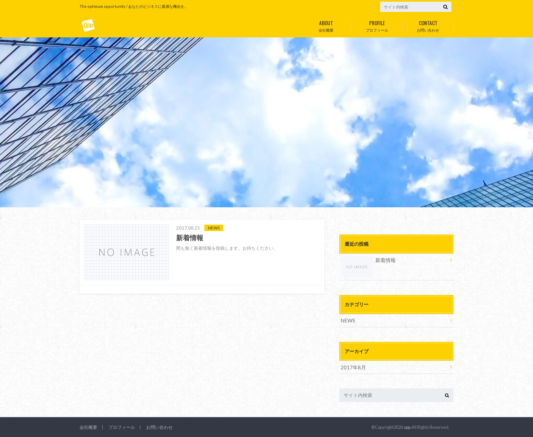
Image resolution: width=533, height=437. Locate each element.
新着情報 (367, 261)
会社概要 (325, 25)
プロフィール (376, 25)
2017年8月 (352, 366)
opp (406, 426)
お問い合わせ (427, 25)
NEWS (348, 320)
